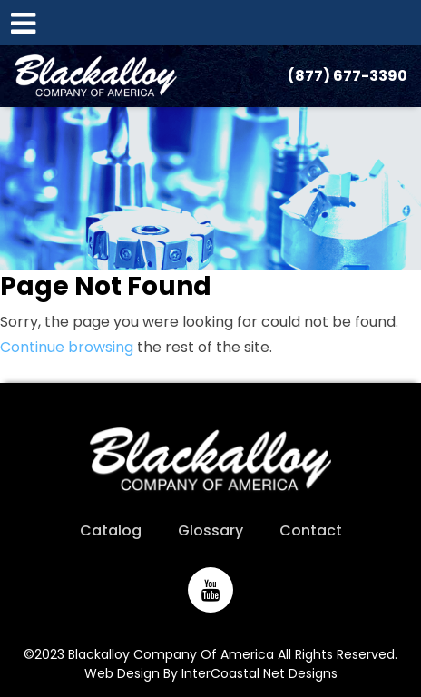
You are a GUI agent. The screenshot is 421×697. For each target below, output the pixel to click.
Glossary (210, 530)
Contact (310, 530)
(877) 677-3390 (347, 75)
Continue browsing (66, 347)
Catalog (111, 530)
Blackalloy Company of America (96, 76)
